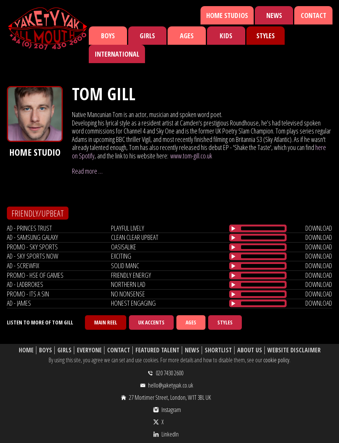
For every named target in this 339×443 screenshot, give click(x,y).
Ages (187, 35)
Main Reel (105, 322)
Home (26, 350)
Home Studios (227, 15)
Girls (147, 35)
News (274, 15)
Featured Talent (157, 350)
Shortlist (218, 350)
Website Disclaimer (294, 350)
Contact (313, 15)
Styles (265, 35)
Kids (226, 35)
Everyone (89, 350)
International (117, 54)
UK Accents (151, 322)
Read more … (87, 171)
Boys (108, 35)
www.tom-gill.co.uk (191, 155)
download (318, 228)
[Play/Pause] (233, 228)
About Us (249, 350)
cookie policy (276, 360)
